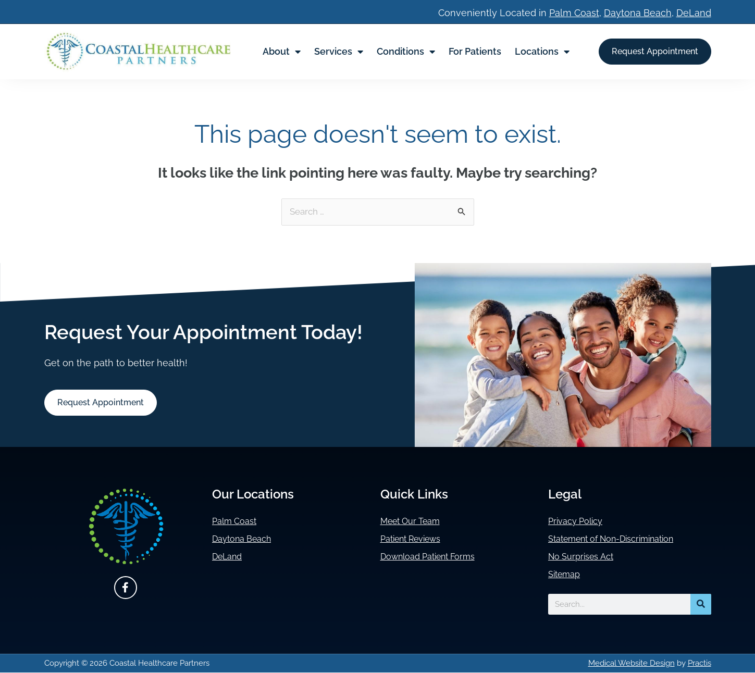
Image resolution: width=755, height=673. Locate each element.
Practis (699, 663)
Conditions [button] (406, 51)
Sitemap (566, 574)
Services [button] (338, 51)
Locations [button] (542, 51)
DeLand (693, 12)
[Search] (700, 604)
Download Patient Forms (434, 557)
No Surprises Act (584, 557)
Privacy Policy (578, 521)
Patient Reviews (415, 539)
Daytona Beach (638, 12)
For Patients (475, 51)
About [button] (282, 51)
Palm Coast (574, 12)
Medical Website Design (631, 663)
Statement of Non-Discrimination (621, 539)
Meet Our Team (414, 521)
